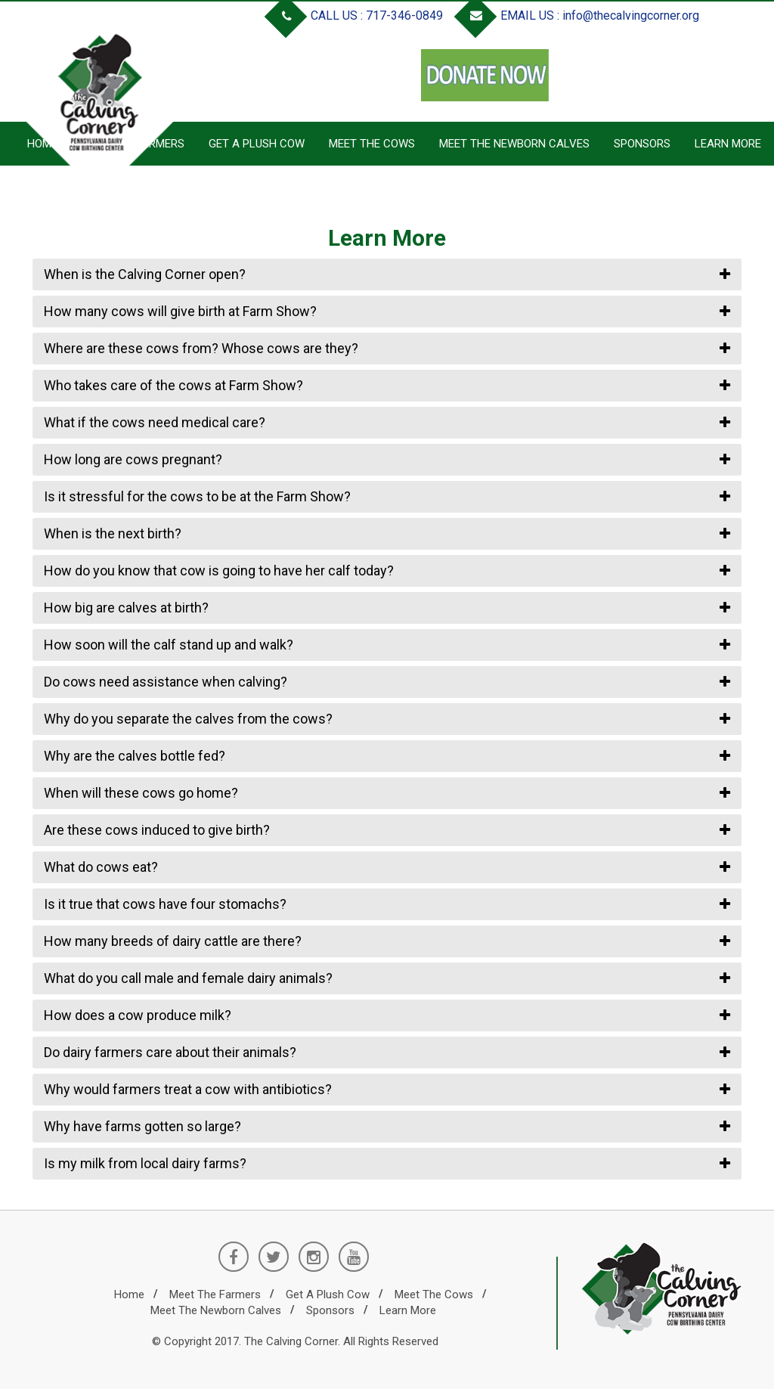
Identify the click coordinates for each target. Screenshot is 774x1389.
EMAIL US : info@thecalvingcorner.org (579, 15)
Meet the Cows (372, 143)
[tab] (387, 274)
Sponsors (642, 143)
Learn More (728, 143)
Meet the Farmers (215, 1294)
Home (129, 1294)
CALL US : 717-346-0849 (357, 15)
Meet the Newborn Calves (514, 143)
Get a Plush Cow (257, 143)
